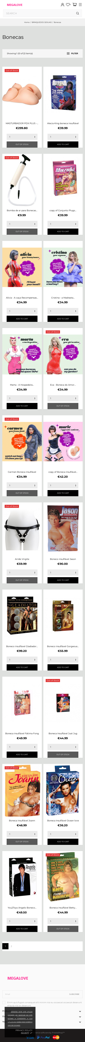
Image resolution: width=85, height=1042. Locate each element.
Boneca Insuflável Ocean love (63, 820)
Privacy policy (24, 1030)
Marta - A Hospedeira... (22, 384)
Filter (72, 53)
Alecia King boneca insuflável (63, 123)
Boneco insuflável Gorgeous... (63, 646)
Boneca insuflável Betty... (63, 907)
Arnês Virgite (22, 559)
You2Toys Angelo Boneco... (22, 907)
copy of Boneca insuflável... (62, 472)
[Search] (77, 13)
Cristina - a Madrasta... (63, 297)
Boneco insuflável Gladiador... (22, 646)
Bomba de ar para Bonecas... (22, 210)
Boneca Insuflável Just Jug (63, 733)
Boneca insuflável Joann (22, 820)
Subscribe (74, 994)
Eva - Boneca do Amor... (63, 384)
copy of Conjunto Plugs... (63, 210)
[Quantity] (22, 137)
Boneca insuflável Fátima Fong (22, 733)
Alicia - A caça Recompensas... (22, 297)
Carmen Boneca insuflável (22, 472)
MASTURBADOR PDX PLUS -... (22, 123)
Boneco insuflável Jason (63, 559)
